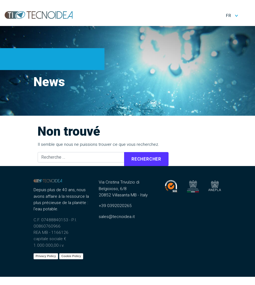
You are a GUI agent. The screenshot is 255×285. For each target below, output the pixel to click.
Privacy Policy (46, 256)
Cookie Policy (71, 256)
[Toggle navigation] (247, 14)
